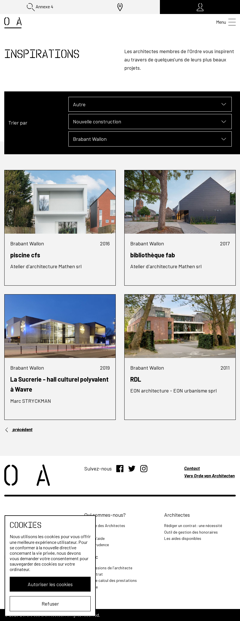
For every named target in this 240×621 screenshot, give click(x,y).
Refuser (50, 603)
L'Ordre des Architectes (104, 525)
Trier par (17, 122)
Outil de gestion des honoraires (191, 532)
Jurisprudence (96, 544)
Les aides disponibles (182, 538)
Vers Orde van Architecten (209, 475)
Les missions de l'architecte (108, 567)
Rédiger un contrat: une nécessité (193, 525)
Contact (192, 468)
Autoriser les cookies (50, 584)
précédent (18, 429)
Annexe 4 (40, 7)
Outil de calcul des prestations (110, 580)
